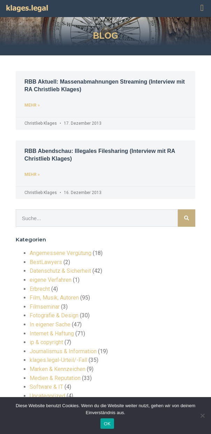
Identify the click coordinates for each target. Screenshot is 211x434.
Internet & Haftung (52, 333)
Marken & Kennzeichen (57, 369)
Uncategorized (47, 396)
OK (107, 423)
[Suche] (186, 218)
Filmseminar (45, 306)
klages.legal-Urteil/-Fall (58, 360)
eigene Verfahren (50, 280)
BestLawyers (46, 262)
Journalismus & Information (63, 351)
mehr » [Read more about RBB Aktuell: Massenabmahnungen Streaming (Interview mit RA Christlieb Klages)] (32, 105)
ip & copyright (46, 342)
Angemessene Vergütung (60, 253)
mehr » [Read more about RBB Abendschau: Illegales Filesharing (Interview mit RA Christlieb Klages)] (32, 174)
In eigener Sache (50, 324)
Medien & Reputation (55, 378)
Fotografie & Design (54, 315)
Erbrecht (40, 289)
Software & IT (46, 386)
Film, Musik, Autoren (54, 297)
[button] (202, 8)
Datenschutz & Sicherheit (60, 271)
